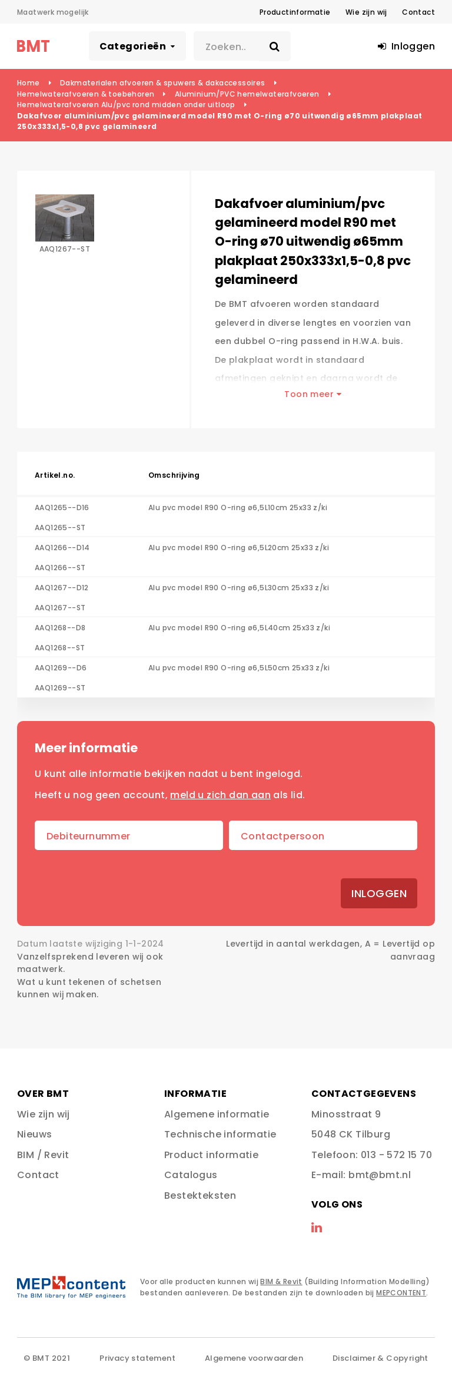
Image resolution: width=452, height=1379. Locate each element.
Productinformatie (295, 12)
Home (28, 83)
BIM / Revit (43, 1155)
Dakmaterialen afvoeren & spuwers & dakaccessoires (162, 83)
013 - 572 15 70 (396, 1155)
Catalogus (191, 1175)
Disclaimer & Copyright (380, 1358)
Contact (418, 12)
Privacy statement (137, 1358)
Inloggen (379, 893)
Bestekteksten (200, 1195)
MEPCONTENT (401, 1293)
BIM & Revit (281, 1282)
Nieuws (34, 1134)
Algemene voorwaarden (254, 1358)
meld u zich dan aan (220, 795)
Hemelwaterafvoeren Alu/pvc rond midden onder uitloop (126, 105)
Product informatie (211, 1155)
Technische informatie (220, 1134)
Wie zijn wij (366, 12)
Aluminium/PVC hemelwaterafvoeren (247, 94)
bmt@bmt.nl (379, 1175)
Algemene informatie (217, 1114)
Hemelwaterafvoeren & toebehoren (85, 94)
